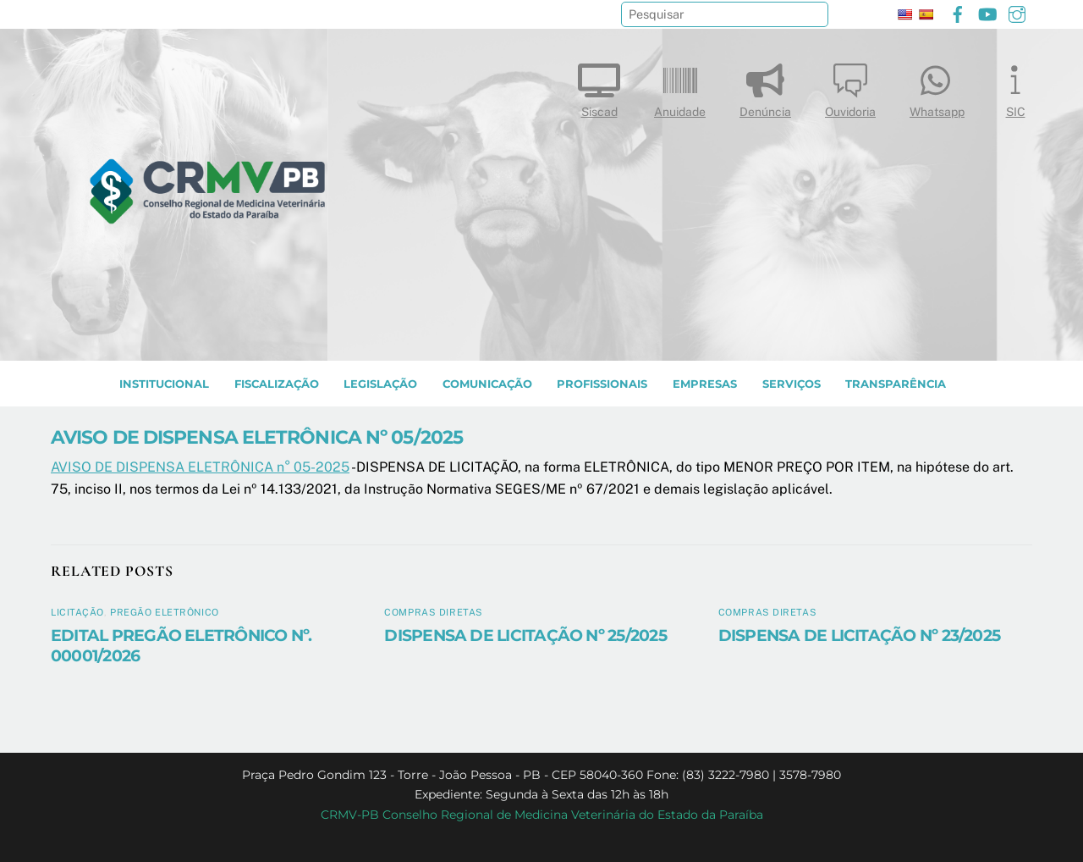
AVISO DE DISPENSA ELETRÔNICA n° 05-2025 (200, 467)
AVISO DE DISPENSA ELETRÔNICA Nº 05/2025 (257, 437)
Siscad (599, 87)
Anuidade (680, 87)
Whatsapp (937, 87)
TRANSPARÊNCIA (895, 384)
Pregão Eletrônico (164, 612)
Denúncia (765, 87)
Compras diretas (433, 612)
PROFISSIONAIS (602, 384)
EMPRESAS (705, 384)
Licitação (77, 612)
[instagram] (1017, 12)
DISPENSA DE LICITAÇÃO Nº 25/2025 (525, 635)
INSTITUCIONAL (164, 384)
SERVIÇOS (791, 384)
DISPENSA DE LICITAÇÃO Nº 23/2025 (859, 635)
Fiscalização (276, 384)
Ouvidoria (850, 87)
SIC (1015, 87)
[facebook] (958, 12)
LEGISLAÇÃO (380, 384)
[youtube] (987, 12)
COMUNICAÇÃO (487, 384)
